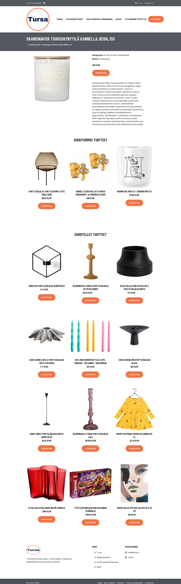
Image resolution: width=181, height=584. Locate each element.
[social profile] (44, 3)
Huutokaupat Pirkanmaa (99, 17)
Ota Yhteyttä (109, 579)
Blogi (119, 17)
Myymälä (155, 17)
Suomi (138, 3)
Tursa (60, 17)
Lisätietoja (101, 70)
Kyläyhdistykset (74, 17)
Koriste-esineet (110, 52)
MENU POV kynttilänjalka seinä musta (47, 282)
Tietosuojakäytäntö (134, 579)
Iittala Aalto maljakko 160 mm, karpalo (46, 504)
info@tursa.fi (148, 3)
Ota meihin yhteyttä (135, 17)
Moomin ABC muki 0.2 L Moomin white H (134, 188)
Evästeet (120, 579)
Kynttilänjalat (123, 52)
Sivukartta (149, 579)
